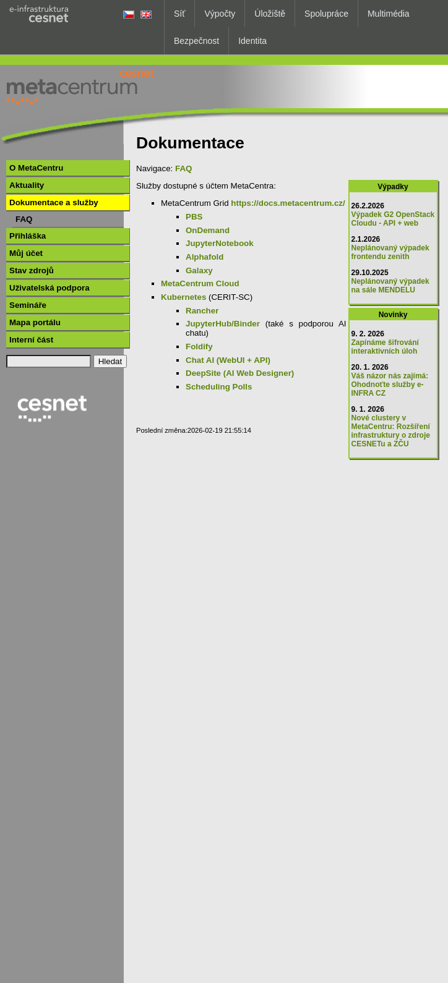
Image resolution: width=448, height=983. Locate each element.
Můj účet (26, 253)
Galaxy (199, 270)
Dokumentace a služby (53, 202)
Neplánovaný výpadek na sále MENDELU (390, 285)
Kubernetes (183, 297)
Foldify (199, 346)
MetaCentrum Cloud (200, 283)
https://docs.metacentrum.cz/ (288, 203)
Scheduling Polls (219, 386)
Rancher (202, 310)
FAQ (23, 219)
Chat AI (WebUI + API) (228, 360)
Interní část (31, 339)
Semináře (27, 305)
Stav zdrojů (31, 270)
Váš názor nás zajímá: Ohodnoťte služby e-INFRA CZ (390, 385)
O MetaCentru (36, 167)
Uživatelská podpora (49, 287)
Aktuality (26, 185)
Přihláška (27, 235)
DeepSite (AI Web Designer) (240, 373)
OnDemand (208, 230)
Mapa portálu (35, 322)
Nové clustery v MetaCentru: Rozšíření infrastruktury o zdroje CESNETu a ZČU (390, 431)
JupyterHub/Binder (223, 323)
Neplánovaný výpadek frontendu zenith (390, 252)
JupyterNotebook (220, 243)
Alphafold (204, 257)
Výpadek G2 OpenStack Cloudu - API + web (393, 219)
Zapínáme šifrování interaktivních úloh (385, 346)
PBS (194, 216)
